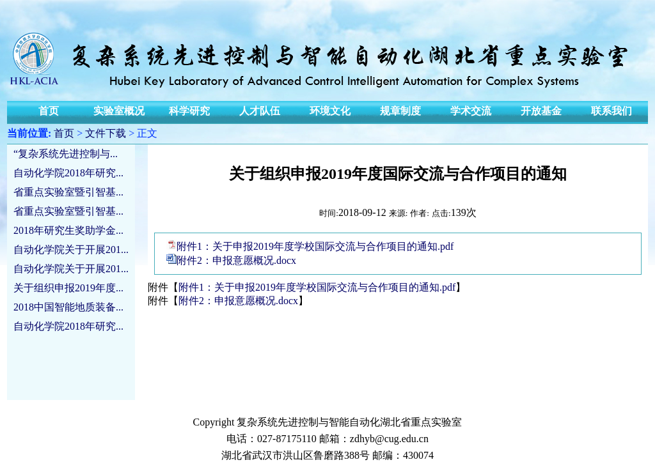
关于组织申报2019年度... (68, 287)
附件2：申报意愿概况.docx (236, 260)
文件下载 (105, 133)
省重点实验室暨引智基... (68, 192)
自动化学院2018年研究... (68, 172)
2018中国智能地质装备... (68, 307)
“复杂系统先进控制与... (65, 153)
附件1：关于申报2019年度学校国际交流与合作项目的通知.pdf (315, 246)
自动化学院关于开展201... (71, 249)
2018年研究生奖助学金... (68, 230)
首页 (64, 133)
